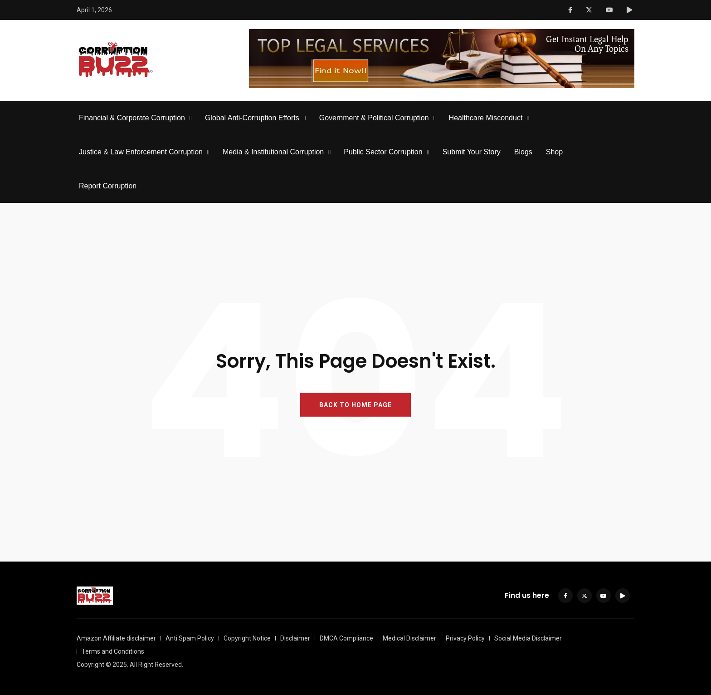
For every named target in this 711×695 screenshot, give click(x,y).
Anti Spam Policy (190, 638)
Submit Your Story (472, 152)
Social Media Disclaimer (528, 638)
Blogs (523, 152)
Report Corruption (107, 186)
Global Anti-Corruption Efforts (252, 118)
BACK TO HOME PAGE (355, 405)
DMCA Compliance (346, 638)
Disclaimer (295, 638)
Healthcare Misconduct (486, 118)
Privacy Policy (465, 638)
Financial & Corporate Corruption (132, 118)
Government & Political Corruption (374, 118)
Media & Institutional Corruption (273, 152)
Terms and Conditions (113, 651)
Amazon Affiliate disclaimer (116, 638)
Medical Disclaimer (409, 638)
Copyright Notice (247, 638)
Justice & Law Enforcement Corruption (141, 152)
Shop (554, 152)
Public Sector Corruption (383, 152)
